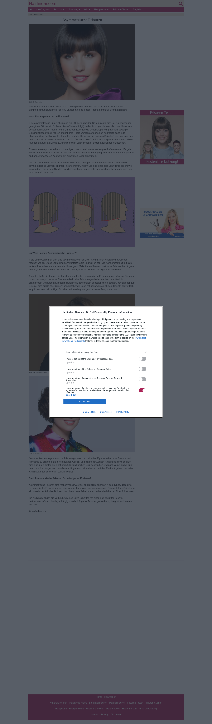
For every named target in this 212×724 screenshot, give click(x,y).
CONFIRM (84, 401)
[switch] (142, 359)
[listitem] (106, 352)
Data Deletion (89, 412)
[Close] (157, 312)
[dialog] (106, 362)
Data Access (106, 412)
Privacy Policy (122, 412)
